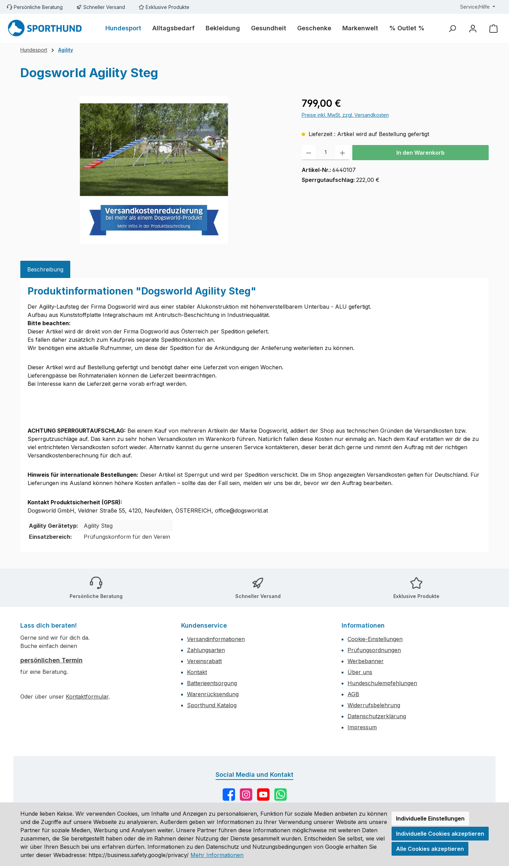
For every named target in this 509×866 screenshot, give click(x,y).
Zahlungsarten (206, 650)
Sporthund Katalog (212, 705)
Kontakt (197, 672)
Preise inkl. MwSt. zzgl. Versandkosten (345, 115)
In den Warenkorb (420, 152)
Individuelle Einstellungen (430, 818)
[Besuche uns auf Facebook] (229, 794)
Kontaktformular (87, 696)
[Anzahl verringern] (309, 152)
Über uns (359, 672)
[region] (154, 170)
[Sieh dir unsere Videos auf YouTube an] (263, 794)
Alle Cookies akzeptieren (430, 848)
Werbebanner (365, 661)
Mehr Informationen (216, 855)
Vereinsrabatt (204, 661)
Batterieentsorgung (212, 683)
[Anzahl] (325, 152)
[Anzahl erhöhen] (342, 152)
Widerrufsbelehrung (373, 705)
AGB (353, 694)
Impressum (362, 727)
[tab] (45, 269)
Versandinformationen (216, 639)
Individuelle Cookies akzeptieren (440, 833)
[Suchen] (452, 28)
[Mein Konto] (472, 28)
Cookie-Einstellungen (375, 639)
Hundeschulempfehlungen (382, 683)
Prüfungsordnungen (374, 650)
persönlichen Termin (51, 660)
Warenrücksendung (213, 694)
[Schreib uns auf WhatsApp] (280, 794)
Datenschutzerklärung (376, 716)
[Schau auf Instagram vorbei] (246, 794)
